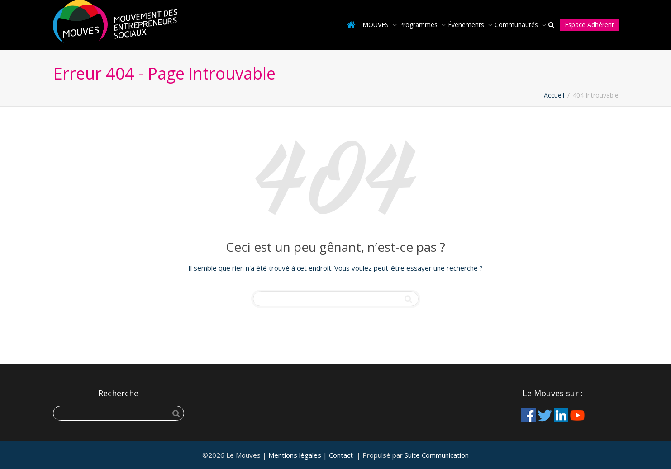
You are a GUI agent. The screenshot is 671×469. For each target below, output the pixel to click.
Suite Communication (437, 455)
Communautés (517, 24)
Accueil (554, 95)
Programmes (419, 24)
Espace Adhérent (589, 24)
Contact (341, 455)
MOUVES (376, 24)
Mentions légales (294, 455)
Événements (467, 24)
